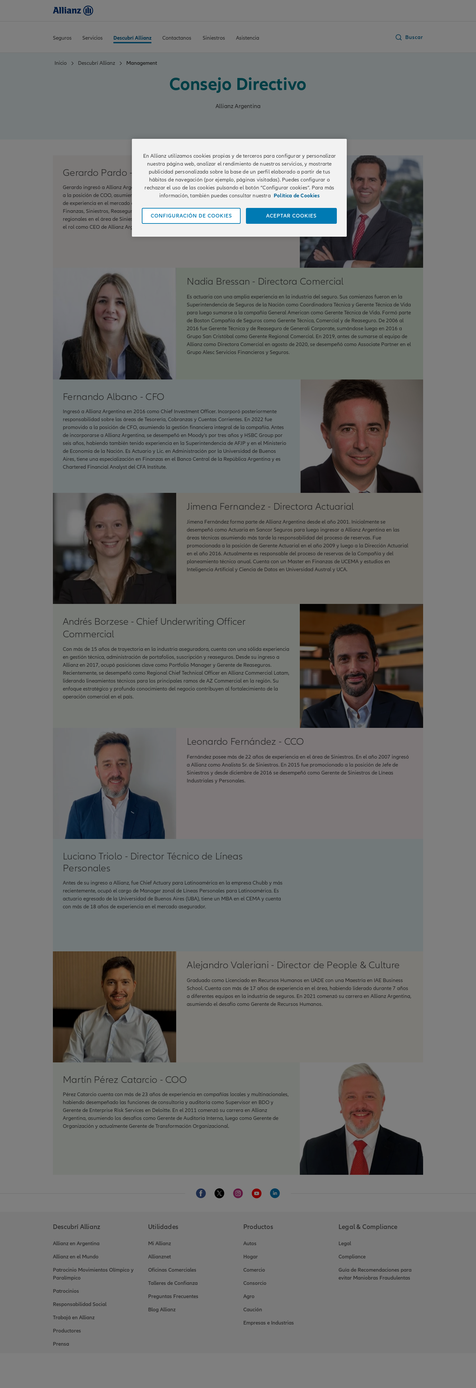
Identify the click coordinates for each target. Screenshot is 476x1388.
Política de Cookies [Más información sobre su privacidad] (297, 195)
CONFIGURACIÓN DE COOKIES (191, 216)
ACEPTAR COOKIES (291, 216)
